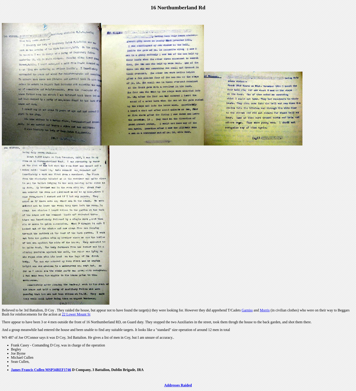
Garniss (247, 310)
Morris (265, 310)
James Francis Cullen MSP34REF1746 (41, 370)
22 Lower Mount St (76, 314)
